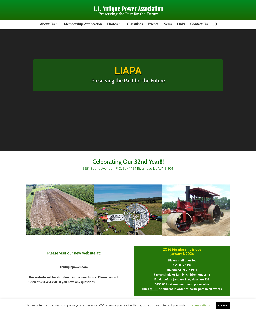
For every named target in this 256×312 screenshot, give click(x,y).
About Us (47, 24)
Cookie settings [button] (200, 305)
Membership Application (83, 24)
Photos (112, 24)
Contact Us (199, 24)
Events (153, 24)
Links (181, 24)
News (167, 24)
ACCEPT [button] (222, 305)
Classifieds (135, 24)
